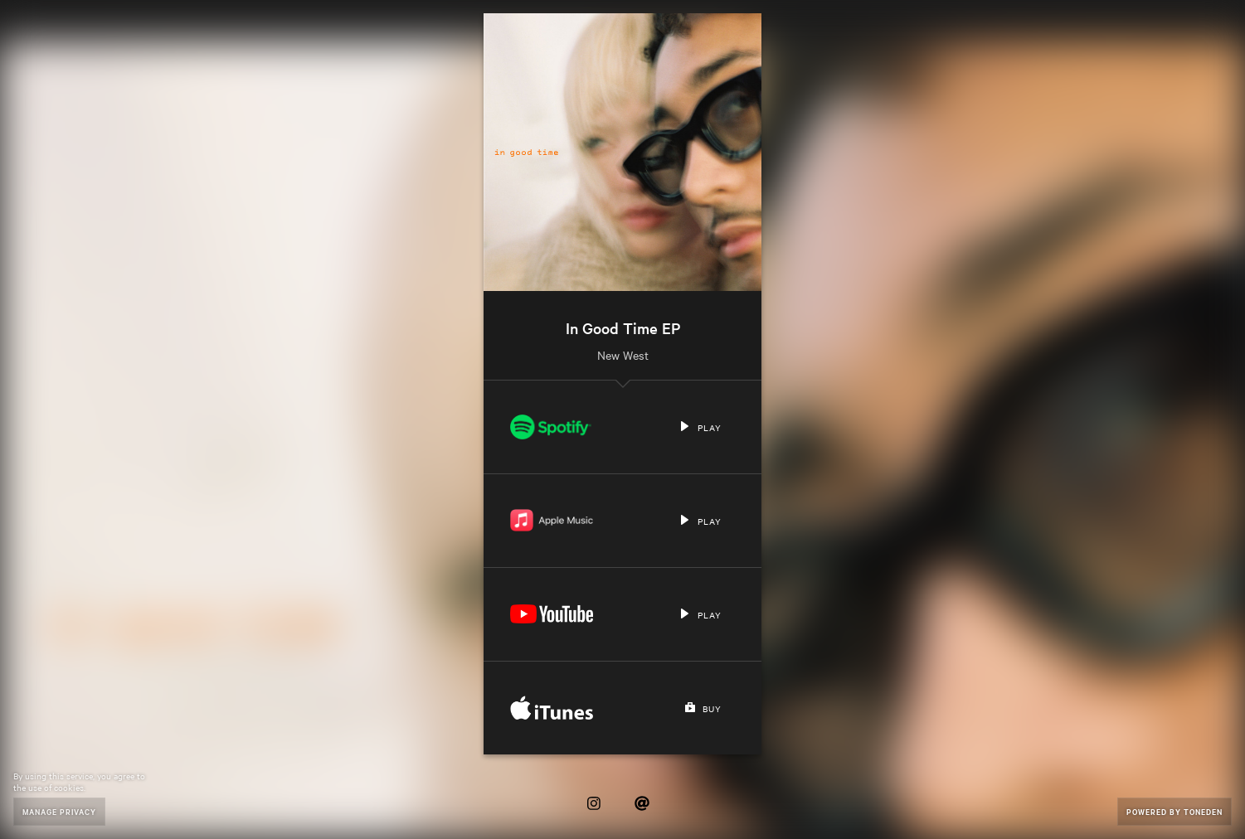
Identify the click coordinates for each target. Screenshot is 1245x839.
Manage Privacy (59, 811)
